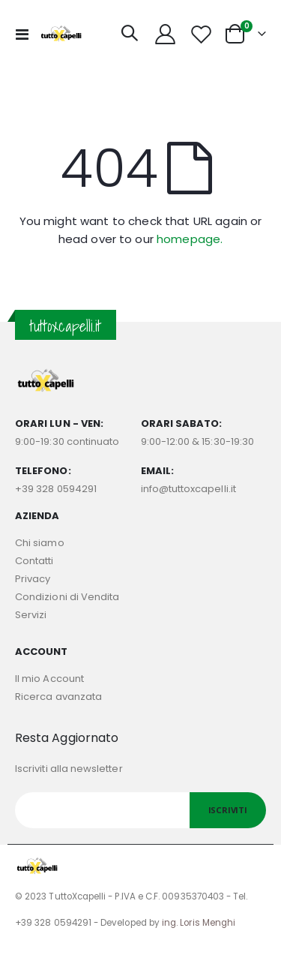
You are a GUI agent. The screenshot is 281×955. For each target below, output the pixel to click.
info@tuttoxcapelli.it (188, 489)
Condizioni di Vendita (67, 597)
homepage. (190, 239)
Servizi (30, 615)
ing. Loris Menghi (198, 923)
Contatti (34, 561)
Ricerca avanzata (58, 696)
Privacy (32, 579)
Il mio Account (49, 678)
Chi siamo (39, 543)
